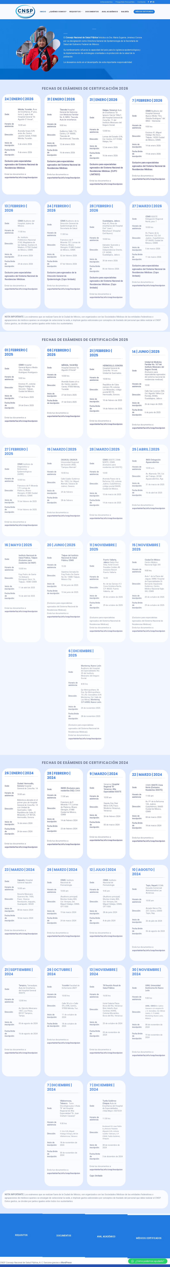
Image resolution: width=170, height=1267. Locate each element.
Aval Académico (110, 11)
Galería (125, 11)
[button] (147, 1261)
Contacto (141, 2)
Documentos (92, 11)
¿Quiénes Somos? (57, 11)
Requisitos (75, 11)
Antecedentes (106, 2)
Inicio (43, 11)
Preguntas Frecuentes (125, 2)
